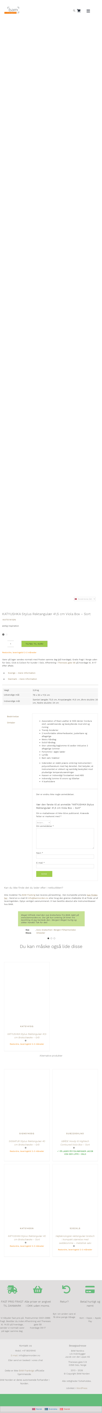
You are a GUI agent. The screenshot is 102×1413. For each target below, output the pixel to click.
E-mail (40, 863)
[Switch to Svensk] (83, 3)
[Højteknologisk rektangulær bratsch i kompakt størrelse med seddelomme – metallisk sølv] (75, 1165)
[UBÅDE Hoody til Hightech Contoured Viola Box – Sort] (75, 1071)
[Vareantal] (10, 644)
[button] (50, 673)
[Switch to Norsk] (76, 3)
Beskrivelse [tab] (13, 716)
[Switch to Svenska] (51, 1409)
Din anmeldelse (45, 826)
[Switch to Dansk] (89, 3)
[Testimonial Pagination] (48, 938)
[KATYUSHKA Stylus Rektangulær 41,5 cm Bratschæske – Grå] (27, 963)
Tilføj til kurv (34, 644)
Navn (39, 853)
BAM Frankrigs (26, 1370)
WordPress (81, 1388)
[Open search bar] (74, 10)
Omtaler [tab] (11, 722)
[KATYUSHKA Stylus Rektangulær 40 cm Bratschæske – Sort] (27, 1165)
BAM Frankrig (28, 895)
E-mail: (14, 1355)
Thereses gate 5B (66, 662)
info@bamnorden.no (38, 898)
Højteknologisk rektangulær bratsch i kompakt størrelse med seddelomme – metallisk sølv (75, 1239)
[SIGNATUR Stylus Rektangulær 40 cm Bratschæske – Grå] (27, 1071)
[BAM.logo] (11, 8)
